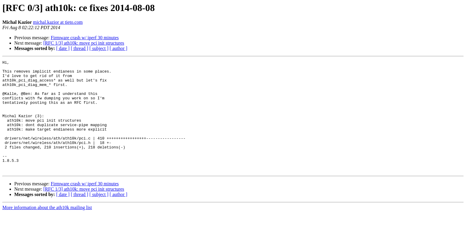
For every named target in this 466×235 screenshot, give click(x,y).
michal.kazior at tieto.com (58, 22)
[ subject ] (98, 48)
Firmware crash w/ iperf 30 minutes (85, 37)
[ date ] (63, 48)
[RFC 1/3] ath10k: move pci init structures (83, 43)
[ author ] (118, 48)
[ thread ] (79, 48)
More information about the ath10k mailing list (47, 229)
